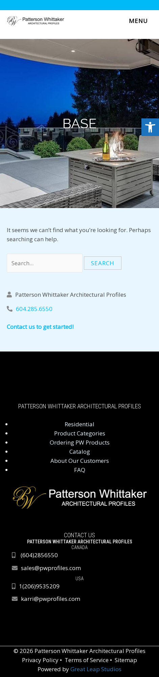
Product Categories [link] (79, 433)
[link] (150, 127)
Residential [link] (79, 424)
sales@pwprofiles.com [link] (51, 568)
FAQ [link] (79, 470)
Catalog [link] (79, 451)
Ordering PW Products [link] (80, 442)
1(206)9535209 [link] (39, 586)
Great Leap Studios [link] (95, 669)
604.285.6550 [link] (34, 309)
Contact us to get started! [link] (40, 327)
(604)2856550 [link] (39, 555)
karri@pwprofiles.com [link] (50, 599)
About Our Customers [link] (79, 461)
